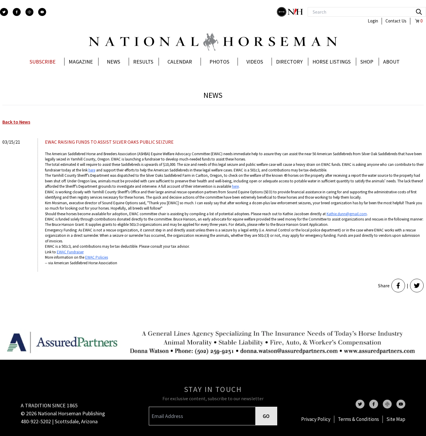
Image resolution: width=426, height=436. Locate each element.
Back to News (16, 122)
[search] (419, 12)
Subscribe (43, 61)
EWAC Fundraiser (70, 252)
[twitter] (4, 12)
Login (373, 21)
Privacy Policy (315, 419)
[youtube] (42, 12)
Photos (219, 61)
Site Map (395, 419)
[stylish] (282, 12)
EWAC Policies (96, 257)
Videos (254, 61)
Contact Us (395, 21)
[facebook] (17, 12)
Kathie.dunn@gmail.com (347, 213)
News (113, 61)
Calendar (179, 61)
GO (266, 416)
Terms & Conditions (358, 419)
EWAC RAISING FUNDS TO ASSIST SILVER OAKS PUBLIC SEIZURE (109, 142)
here (91, 170)
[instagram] (29, 12)
